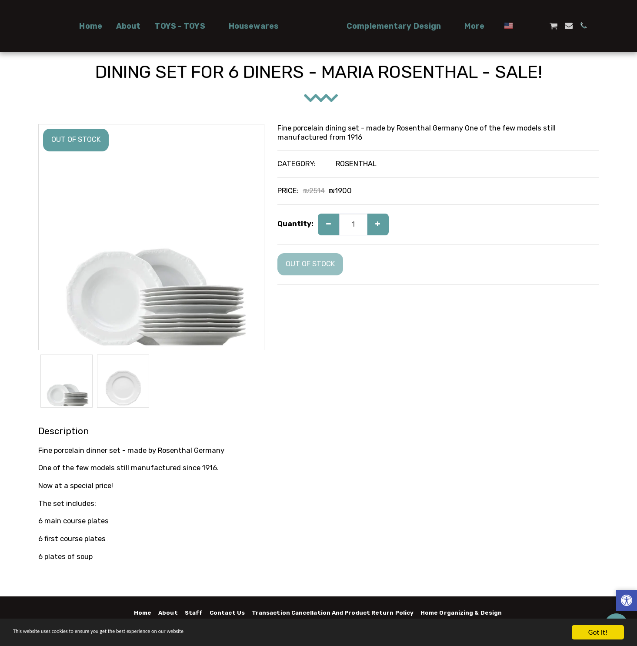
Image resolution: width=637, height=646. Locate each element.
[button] (154, 26)
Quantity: (295, 224)
